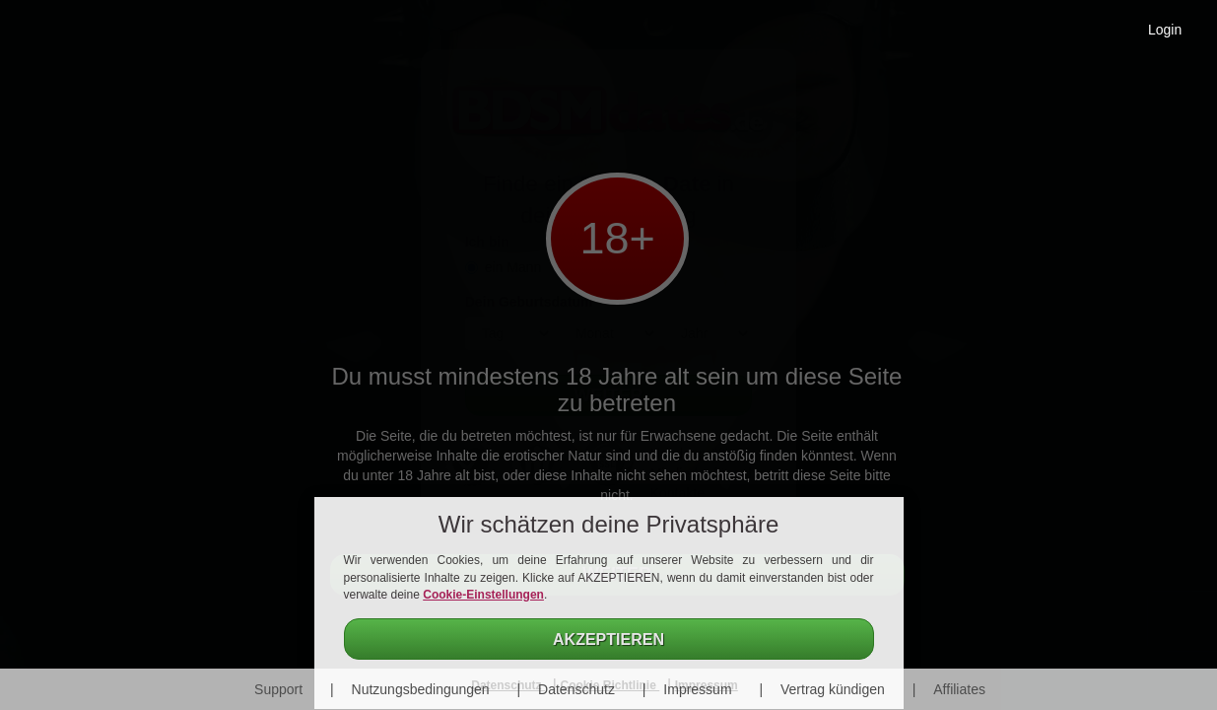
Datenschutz (576, 689)
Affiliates (959, 689)
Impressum (697, 689)
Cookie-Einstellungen (483, 595)
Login (1165, 29)
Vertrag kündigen (832, 689)
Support (278, 689)
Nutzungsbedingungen (421, 689)
